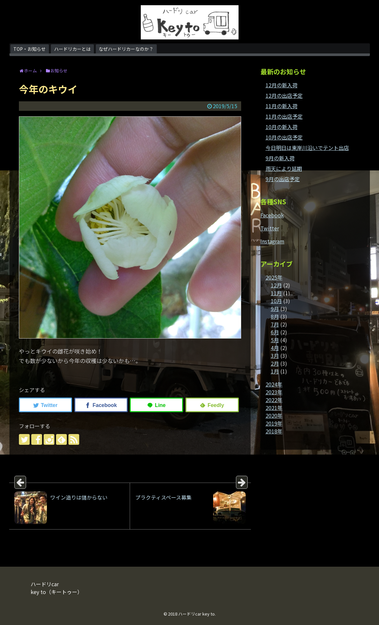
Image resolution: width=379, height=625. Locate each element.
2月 (275, 363)
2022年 (274, 400)
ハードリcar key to (196, 614)
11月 (276, 293)
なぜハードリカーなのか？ (126, 49)
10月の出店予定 (284, 137)
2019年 (274, 423)
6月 (275, 332)
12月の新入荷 (282, 85)
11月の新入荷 (282, 106)
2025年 (274, 277)
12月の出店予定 (284, 95)
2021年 (274, 408)
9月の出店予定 (283, 179)
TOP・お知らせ (29, 49)
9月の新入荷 (280, 158)
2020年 (274, 415)
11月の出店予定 (284, 116)
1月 (275, 371)
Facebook (272, 215)
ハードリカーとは (72, 49)
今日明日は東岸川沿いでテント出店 (307, 148)
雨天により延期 (284, 168)
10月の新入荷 (282, 127)
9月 (275, 308)
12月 (276, 285)
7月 (275, 324)
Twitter (269, 228)
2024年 (274, 384)
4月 (275, 348)
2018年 (274, 431)
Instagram (272, 241)
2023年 (274, 392)
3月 (275, 355)
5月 (275, 340)
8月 (275, 316)
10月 (276, 301)
